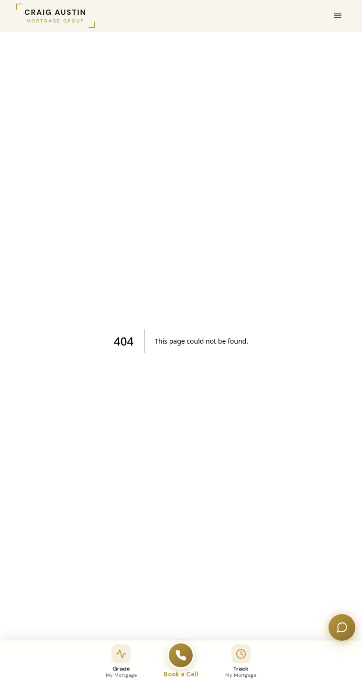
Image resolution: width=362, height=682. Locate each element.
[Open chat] (342, 627)
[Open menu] (338, 16)
